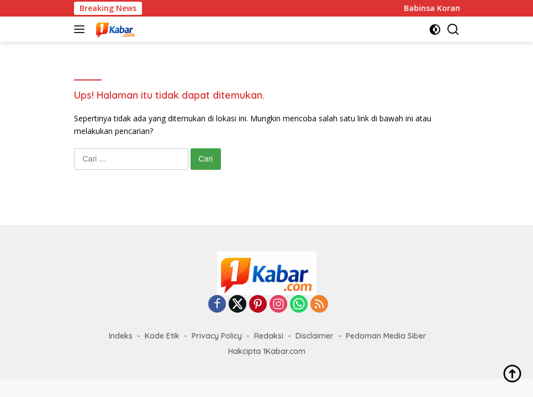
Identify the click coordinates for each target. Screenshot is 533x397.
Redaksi (268, 336)
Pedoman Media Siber (386, 336)
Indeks (121, 336)
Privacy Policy (217, 336)
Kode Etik (162, 336)
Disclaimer (314, 336)
